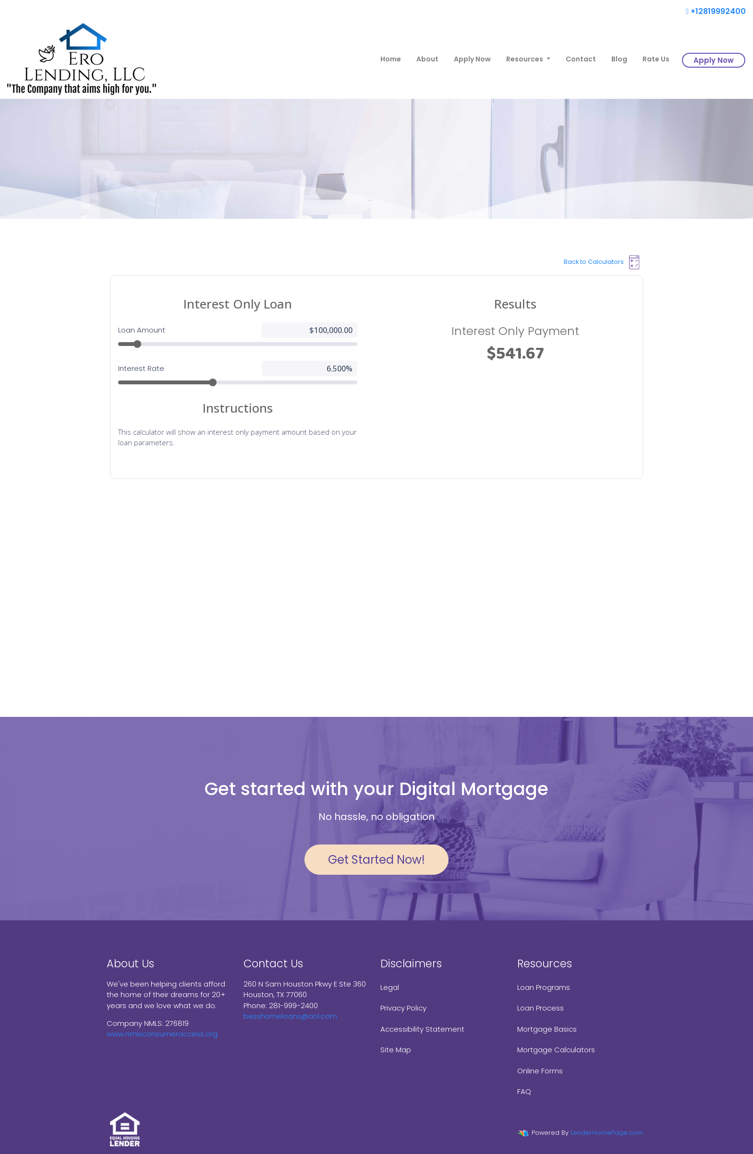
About (427, 59)
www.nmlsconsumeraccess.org (162, 1034)
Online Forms (540, 1071)
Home (390, 59)
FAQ (524, 1091)
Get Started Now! (376, 860)
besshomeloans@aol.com (290, 1016)
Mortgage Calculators (556, 1050)
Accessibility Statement (422, 1029)
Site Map (395, 1050)
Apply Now (472, 59)
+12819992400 (716, 11)
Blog (619, 59)
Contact (581, 59)
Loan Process (540, 1008)
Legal (389, 987)
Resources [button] (525, 59)
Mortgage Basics (547, 1029)
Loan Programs (543, 987)
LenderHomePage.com (607, 1133)
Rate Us (656, 59)
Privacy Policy (403, 1008)
